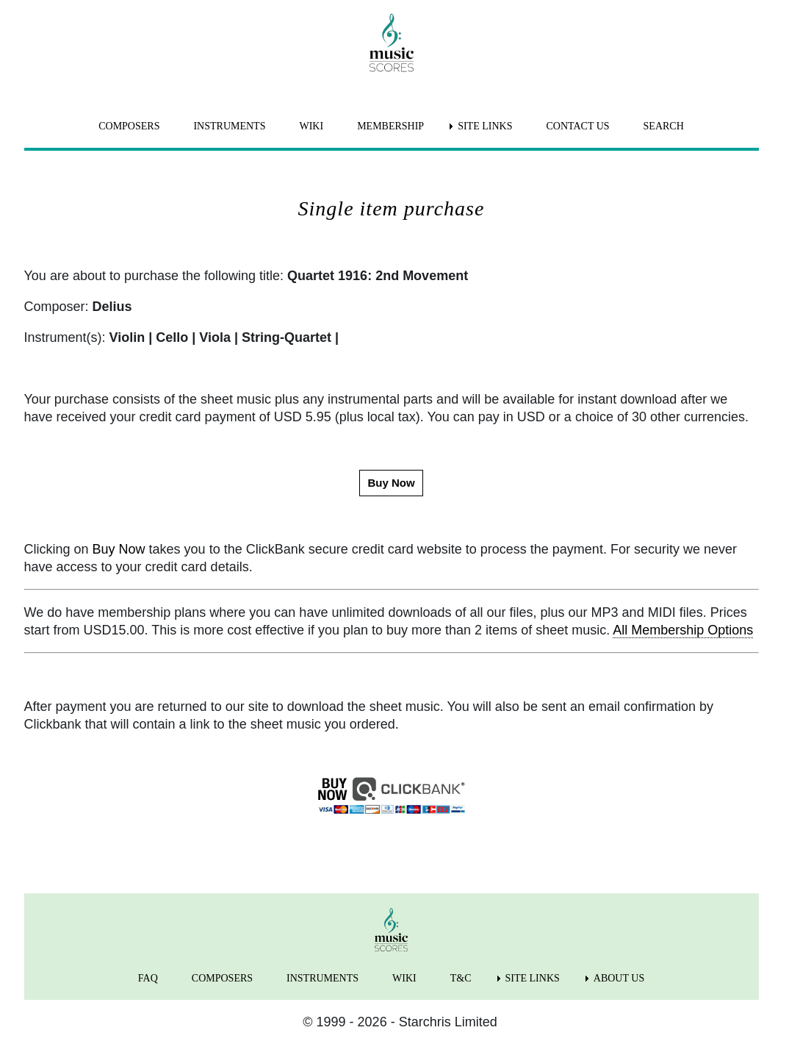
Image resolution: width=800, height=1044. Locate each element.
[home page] (391, 42)
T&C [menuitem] (461, 978)
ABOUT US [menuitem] (619, 978)
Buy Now (119, 549)
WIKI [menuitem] (311, 126)
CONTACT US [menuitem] (577, 126)
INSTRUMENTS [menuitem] (229, 126)
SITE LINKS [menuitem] (485, 126)
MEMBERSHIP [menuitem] (390, 126)
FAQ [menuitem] (148, 978)
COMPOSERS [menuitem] (128, 126)
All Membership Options (683, 630)
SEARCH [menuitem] (664, 126)
